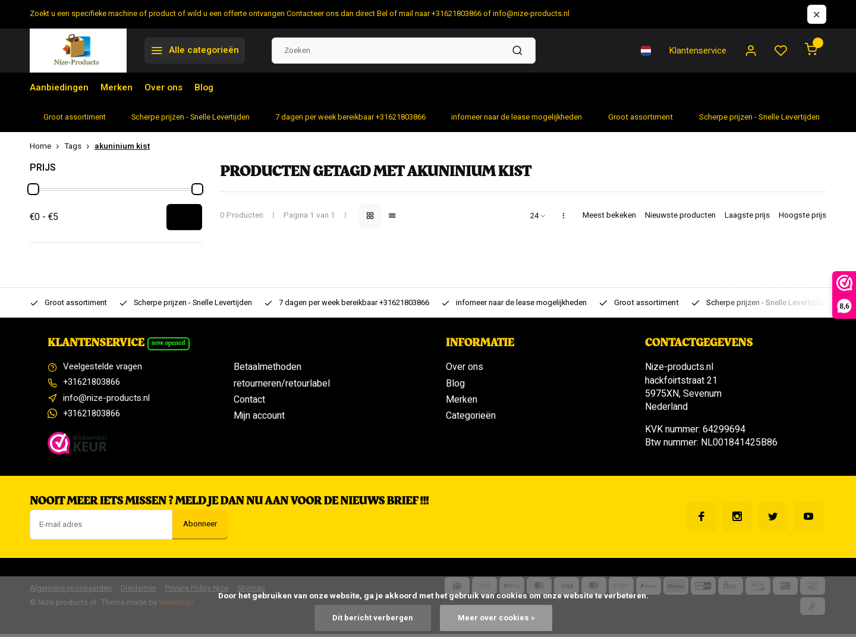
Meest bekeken (609, 215)
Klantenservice (694, 50)
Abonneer (200, 528)
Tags (79, 146)
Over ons (168, 87)
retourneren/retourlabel (282, 383)
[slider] (33, 189)
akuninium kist (122, 146)
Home (47, 146)
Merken (119, 87)
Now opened (169, 343)
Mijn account (259, 415)
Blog (210, 87)
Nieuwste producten (680, 215)
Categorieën (471, 415)
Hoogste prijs (802, 215)
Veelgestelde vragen (106, 367)
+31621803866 (95, 383)
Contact (249, 399)
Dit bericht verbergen (372, 617)
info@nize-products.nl (108, 399)
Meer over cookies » (496, 617)
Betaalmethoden (267, 367)
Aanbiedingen (60, 87)
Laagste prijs (747, 215)
